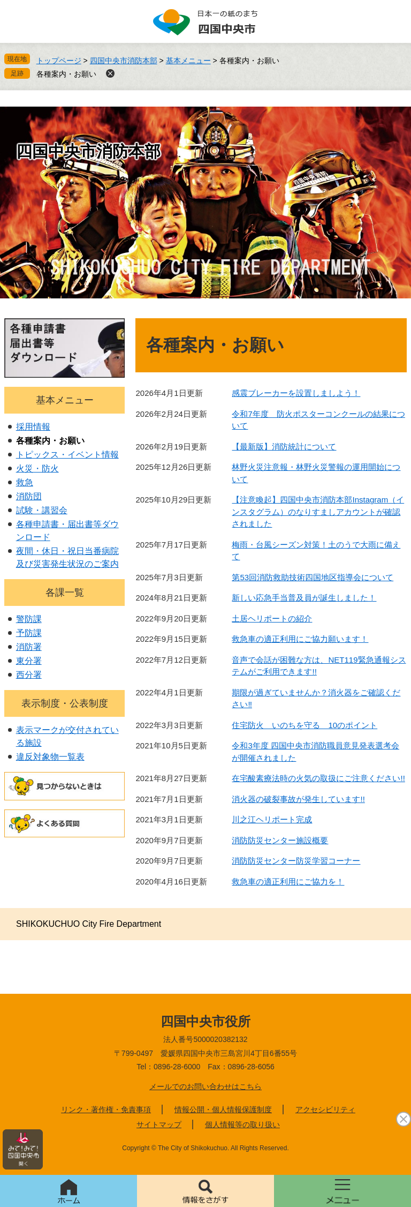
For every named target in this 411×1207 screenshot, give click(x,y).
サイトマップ (158, 1124)
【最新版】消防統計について (284, 446)
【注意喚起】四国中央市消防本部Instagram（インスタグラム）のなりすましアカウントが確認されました (318, 511)
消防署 (29, 646)
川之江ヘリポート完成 (272, 819)
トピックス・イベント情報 (67, 454)
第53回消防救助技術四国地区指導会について (312, 577)
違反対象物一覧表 (50, 756)
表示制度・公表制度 (64, 703)
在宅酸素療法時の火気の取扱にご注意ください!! (318, 778)
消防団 (29, 496)
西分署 (29, 674)
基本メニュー (188, 60)
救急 (24, 482)
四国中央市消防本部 (123, 60)
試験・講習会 (41, 510)
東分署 (29, 660)
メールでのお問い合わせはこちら (205, 1086)
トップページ (58, 60)
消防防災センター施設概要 (280, 840)
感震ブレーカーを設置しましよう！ (296, 393)
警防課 (29, 619)
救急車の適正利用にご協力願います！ (300, 638)
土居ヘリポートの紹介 (272, 618)
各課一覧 (64, 592)
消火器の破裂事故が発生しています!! (298, 799)
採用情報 (33, 426)
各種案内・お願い (66, 74)
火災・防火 (37, 468)
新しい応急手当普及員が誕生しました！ (304, 597)
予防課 (29, 633)
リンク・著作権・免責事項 (106, 1109)
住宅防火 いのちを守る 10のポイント (304, 725)
